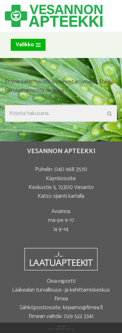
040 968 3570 (70, 169)
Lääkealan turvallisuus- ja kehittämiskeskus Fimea (61, 294)
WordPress (68, 329)
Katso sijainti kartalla (61, 196)
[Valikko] (28, 45)
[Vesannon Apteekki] (53, 16)
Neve (50, 329)
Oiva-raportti (61, 281)
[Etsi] (53, 113)
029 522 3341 (78, 316)
